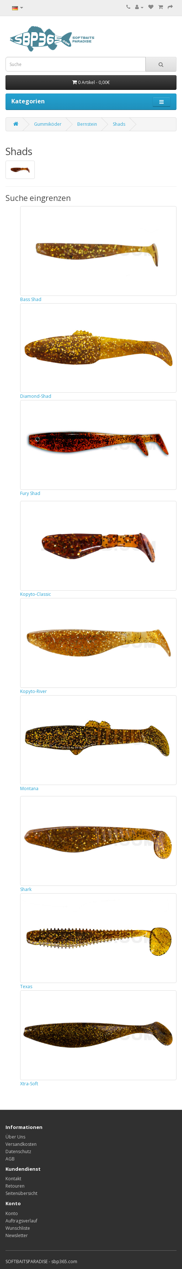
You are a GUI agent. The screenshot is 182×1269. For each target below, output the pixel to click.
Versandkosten (21, 1144)
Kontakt (13, 1179)
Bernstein (87, 124)
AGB (10, 1159)
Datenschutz (18, 1151)
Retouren (15, 1186)
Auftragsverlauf (21, 1221)
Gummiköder (48, 124)
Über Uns (15, 1137)
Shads (119, 124)
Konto (11, 1213)
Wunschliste (17, 1228)
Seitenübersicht (21, 1193)
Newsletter (16, 1235)
